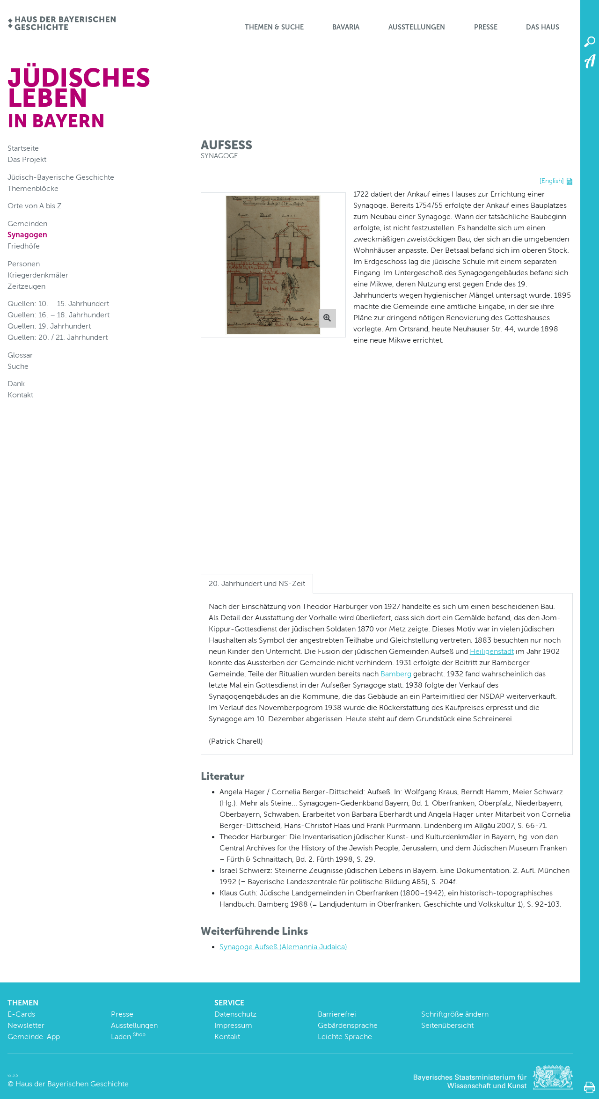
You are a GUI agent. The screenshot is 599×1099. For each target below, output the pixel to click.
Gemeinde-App (33, 1036)
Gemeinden (27, 223)
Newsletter (25, 1025)
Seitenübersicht (447, 1025)
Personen (23, 264)
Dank (16, 384)
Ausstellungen (416, 27)
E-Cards (21, 1014)
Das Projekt (26, 159)
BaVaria (345, 27)
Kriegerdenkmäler (37, 275)
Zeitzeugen (26, 286)
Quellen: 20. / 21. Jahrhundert (57, 337)
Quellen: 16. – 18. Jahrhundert (58, 315)
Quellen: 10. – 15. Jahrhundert (58, 304)
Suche (18, 366)
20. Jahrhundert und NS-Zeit (257, 583)
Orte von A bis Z (34, 206)
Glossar (20, 355)
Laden (128, 1036)
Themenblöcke (32, 188)
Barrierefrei (337, 1014)
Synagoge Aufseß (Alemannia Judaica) (283, 947)
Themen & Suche (274, 27)
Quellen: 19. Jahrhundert (49, 326)
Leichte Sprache (345, 1036)
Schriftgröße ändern (455, 1014)
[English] (552, 180)
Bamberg (395, 674)
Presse (485, 27)
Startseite (23, 148)
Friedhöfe (23, 246)
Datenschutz (235, 1014)
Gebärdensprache (348, 1025)
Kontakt (20, 395)
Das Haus (542, 27)
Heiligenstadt (492, 651)
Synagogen (27, 234)
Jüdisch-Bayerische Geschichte (60, 177)
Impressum (233, 1025)
